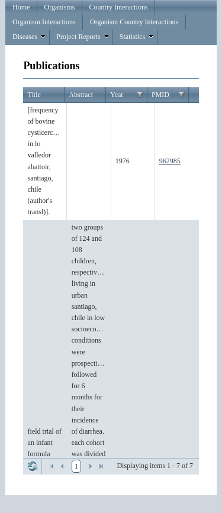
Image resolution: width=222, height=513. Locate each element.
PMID (160, 95)
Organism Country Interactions (134, 22)
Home (21, 7)
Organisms (59, 7)
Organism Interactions (44, 22)
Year (116, 95)
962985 (170, 161)
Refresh (32, 466)
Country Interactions (118, 7)
